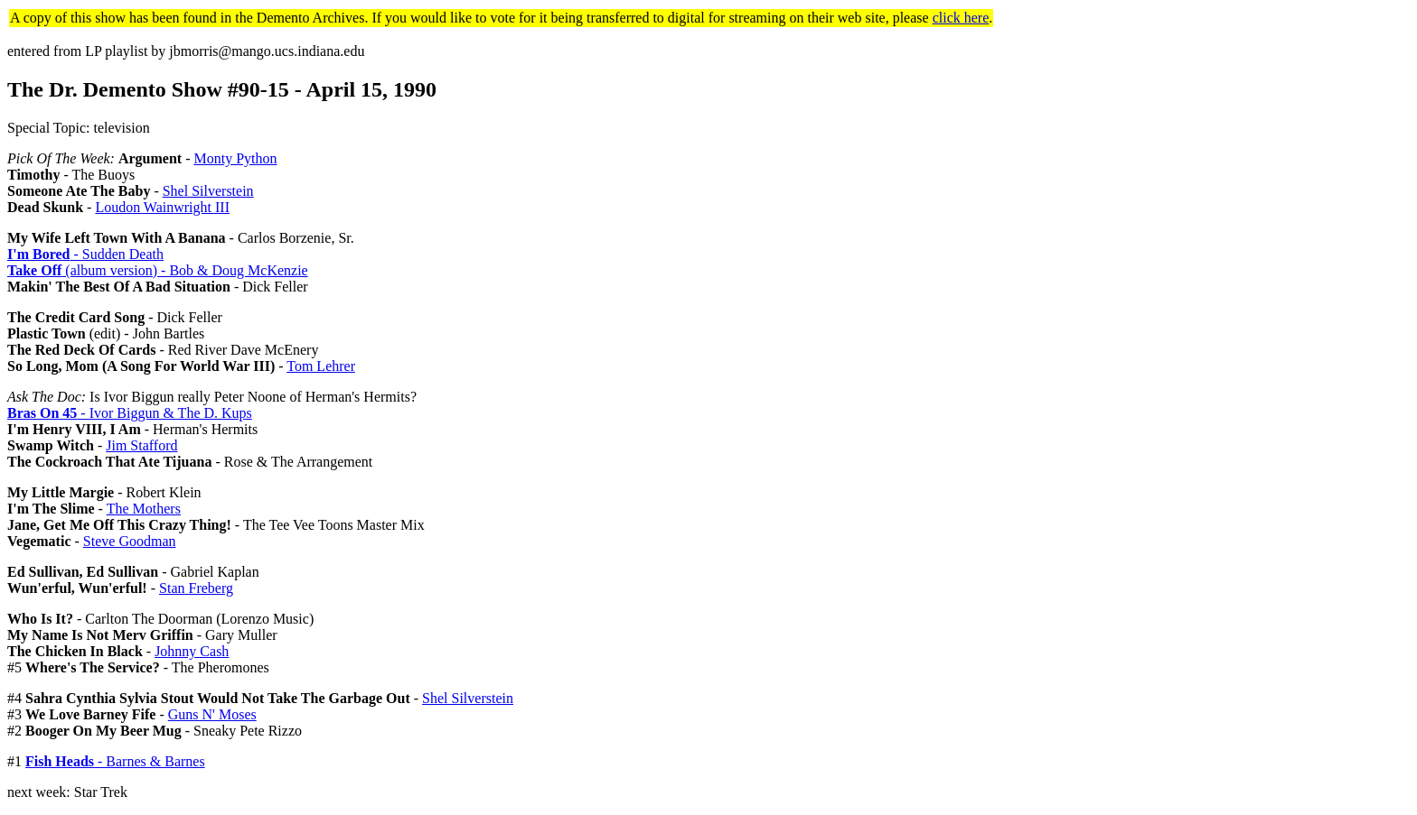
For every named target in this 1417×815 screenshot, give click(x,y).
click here (961, 17)
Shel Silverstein (208, 191)
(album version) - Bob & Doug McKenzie (157, 270)
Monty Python (235, 158)
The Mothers (144, 508)
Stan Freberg (196, 588)
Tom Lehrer (320, 366)
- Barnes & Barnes (115, 761)
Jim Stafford (141, 445)
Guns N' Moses (212, 714)
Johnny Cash (192, 651)
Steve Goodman (129, 541)
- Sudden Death (85, 254)
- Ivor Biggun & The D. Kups (129, 413)
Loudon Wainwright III (162, 207)
